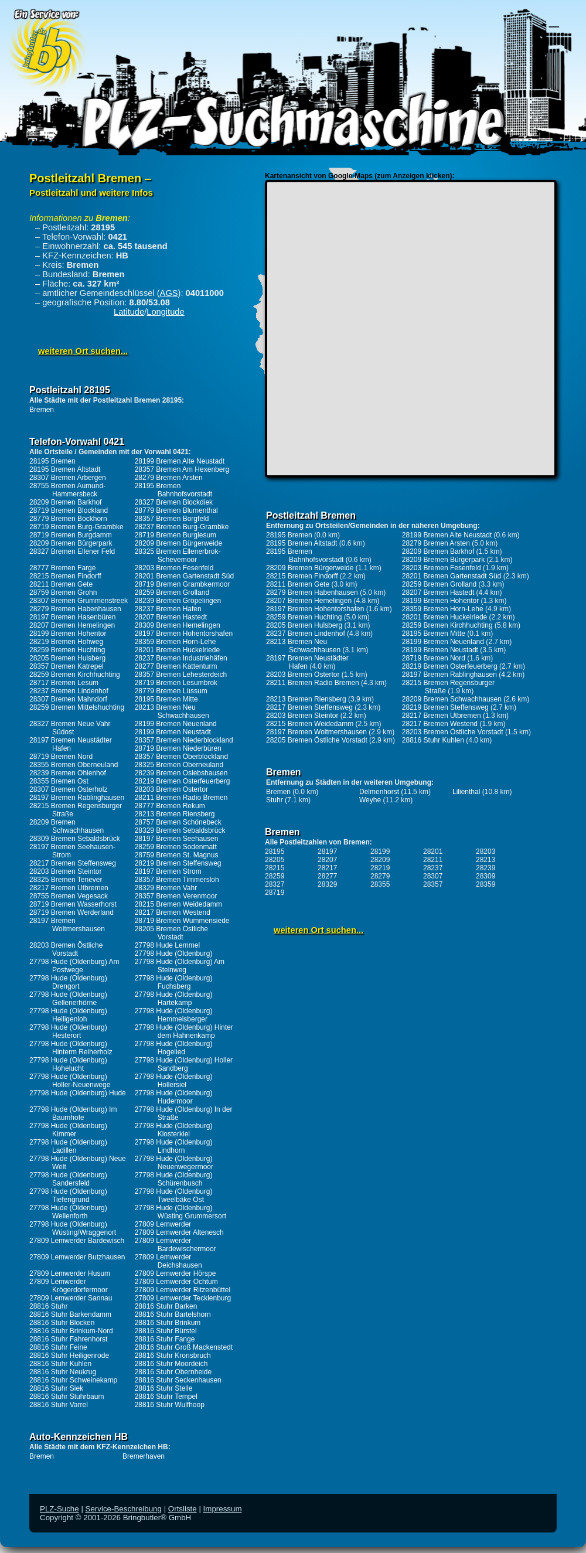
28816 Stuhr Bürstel (166, 1331)
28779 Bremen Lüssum (171, 691)
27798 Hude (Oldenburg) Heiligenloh (68, 1015)
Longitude (165, 311)
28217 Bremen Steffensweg (72, 863)
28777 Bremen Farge (62, 568)
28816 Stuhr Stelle (164, 1388)
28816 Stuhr (48, 1306)
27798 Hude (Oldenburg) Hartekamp (174, 998)
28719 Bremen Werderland (71, 912)
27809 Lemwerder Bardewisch (76, 1241)
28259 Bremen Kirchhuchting (74, 674)
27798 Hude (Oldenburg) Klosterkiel (174, 1130)
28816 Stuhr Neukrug (62, 1372)
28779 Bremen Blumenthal (176, 510)
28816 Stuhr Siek (56, 1388)
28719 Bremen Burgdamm (70, 535)
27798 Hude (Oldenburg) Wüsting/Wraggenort (72, 1228)
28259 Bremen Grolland (172, 592)
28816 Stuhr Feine (58, 1347)
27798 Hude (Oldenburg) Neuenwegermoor (174, 1162)
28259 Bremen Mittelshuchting (76, 707)
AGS (169, 293)
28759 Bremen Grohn (63, 592)
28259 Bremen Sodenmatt (176, 847)
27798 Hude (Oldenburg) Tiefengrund (68, 1195)
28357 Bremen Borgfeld (172, 519)
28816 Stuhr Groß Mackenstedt (184, 1347)
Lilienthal (466, 792)
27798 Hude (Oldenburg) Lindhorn (174, 1146)
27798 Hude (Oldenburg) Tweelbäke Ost (174, 1195)
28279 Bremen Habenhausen (75, 609)
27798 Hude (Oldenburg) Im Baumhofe (73, 1113)
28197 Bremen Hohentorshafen (184, 633)
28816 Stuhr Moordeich (171, 1364)
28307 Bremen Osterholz (68, 789)
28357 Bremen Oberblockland (181, 756)
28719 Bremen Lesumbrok (176, 683)
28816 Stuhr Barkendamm (70, 1314)
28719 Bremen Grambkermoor (182, 584)
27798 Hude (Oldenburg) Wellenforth (68, 1212)
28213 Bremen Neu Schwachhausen (172, 711)
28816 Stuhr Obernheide (173, 1372)
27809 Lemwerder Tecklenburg (183, 1298)
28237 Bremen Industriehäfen (181, 658)
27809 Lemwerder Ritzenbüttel (182, 1290)
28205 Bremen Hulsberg (67, 658)
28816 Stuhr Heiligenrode (69, 1355)
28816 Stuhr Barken (166, 1306)
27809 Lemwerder (163, 1224)
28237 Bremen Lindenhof (68, 691)
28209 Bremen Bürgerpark (70, 543)
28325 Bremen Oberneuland (179, 765)
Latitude (129, 311)
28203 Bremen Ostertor (171, 789)
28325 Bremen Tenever (66, 880)
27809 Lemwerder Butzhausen (77, 1257)
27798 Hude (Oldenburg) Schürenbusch (174, 1179)
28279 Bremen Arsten (169, 478)
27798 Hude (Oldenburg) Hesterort (68, 1031)
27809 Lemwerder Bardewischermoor (175, 1245)
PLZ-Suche (59, 1508)
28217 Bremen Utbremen (68, 888)
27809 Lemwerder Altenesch (179, 1232)
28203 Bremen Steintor (65, 871)
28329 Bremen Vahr (166, 888)
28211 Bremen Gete (61, 584)
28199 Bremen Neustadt (173, 732)
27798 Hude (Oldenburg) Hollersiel (174, 1080)
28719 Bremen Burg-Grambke (76, 527)
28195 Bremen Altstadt (64, 469)
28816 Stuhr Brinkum (168, 1323)
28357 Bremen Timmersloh (177, 880)
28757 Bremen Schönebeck (178, 822)
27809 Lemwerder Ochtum (176, 1282)
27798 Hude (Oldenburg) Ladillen (68, 1146)
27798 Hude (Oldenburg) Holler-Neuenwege (69, 1080)
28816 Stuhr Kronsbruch (173, 1355)
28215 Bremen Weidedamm (178, 904)
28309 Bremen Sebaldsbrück (74, 839)
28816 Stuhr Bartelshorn (173, 1314)
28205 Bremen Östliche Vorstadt (171, 933)
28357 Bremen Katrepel (66, 666)
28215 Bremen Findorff (65, 576)
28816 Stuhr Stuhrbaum (66, 1396)
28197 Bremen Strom (168, 871)
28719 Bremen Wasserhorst (73, 904)
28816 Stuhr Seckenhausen (178, 1380)
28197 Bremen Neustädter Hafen (70, 744)
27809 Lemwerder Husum (69, 1273)
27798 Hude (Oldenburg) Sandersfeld (68, 1179)
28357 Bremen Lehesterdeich (181, 674)
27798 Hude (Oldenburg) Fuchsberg (174, 982)
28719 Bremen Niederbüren (178, 748)
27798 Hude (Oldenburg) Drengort (68, 982)
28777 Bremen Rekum (170, 806)
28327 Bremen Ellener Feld (72, 551)
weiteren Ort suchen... (83, 351)
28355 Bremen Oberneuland (73, 765)
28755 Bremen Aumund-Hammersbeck (67, 490)
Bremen (41, 410)
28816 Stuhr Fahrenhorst (68, 1339)
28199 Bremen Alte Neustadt (179, 461)
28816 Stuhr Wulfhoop (170, 1405)
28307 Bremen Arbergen (67, 478)
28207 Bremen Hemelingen (72, 625)
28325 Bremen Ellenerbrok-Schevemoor (178, 555)
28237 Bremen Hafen (168, 609)
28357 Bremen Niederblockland (184, 740)
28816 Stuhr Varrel (58, 1405)
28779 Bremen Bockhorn (68, 519)
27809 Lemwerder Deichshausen (168, 1261)
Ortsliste (182, 1508)
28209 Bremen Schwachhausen (66, 826)
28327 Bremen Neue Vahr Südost (70, 728)
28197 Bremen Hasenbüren (72, 617)
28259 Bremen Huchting (67, 650)
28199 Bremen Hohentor (67, 633)
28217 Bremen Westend (172, 912)
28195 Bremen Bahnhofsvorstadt (173, 490)
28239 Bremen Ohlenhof (67, 773)
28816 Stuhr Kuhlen (60, 1364)
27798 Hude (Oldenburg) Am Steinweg (179, 966)
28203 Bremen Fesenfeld (174, 568)
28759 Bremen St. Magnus (177, 855)
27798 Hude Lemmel (167, 945)
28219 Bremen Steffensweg (178, 863)
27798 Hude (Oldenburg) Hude (77, 1093)
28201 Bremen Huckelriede (177, 650)
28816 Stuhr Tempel (166, 1396)
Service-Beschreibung (124, 1508)
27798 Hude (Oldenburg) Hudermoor (174, 1097)
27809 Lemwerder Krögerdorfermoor (68, 1286)
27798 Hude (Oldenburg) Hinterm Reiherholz (71, 1048)
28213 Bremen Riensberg (175, 814)
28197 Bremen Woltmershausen (67, 925)
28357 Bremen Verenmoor (176, 896)
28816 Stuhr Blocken (61, 1323)
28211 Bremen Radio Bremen (181, 797)
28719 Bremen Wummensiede (182, 921)
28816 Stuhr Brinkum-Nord (71, 1331)
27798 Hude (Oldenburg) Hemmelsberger (174, 1015)
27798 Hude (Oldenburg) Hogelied (174, 1048)
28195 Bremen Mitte (166, 699)
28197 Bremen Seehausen (177, 839)
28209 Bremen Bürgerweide (178, 543)
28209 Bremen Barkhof (65, 502)
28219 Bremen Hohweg (66, 642)
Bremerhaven (143, 1456)
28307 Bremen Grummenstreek (78, 601)
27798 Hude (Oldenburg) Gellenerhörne (68, 998)
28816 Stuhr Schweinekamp (73, 1380)
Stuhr (274, 800)
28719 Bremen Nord (61, 756)
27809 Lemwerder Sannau (70, 1298)
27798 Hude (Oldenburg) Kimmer (68, 1130)
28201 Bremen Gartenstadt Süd (184, 576)
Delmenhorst (379, 792)
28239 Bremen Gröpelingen (178, 601)
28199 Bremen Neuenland (176, 724)
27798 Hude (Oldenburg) (174, 953)
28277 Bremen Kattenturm (176, 666)
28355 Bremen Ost (58, 781)
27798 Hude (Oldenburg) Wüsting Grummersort (180, 1212)
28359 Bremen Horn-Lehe (175, 642)
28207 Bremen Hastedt (171, 617)
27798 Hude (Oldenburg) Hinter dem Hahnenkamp (184, 1031)
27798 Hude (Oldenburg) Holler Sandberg (184, 1064)
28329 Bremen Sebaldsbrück (180, 830)
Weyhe (370, 800)
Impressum (222, 1508)
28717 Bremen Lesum (63, 683)
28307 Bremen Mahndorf (68, 699)
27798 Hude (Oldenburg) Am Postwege (74, 966)
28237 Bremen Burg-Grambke (182, 527)
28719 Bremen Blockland (68, 510)
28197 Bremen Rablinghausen (76, 797)
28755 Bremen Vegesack (68, 896)
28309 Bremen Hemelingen (177, 625)
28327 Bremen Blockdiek (174, 502)
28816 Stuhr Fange (165, 1339)
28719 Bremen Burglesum (175, 535)
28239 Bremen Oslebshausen (181, 773)
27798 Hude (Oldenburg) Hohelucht (68, 1064)
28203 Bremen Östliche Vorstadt (66, 949)
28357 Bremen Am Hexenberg (182, 469)
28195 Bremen (52, 461)
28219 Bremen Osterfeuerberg (182, 781)
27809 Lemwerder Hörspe (175, 1273)
